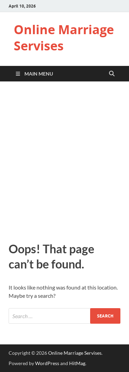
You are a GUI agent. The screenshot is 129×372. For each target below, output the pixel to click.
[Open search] (112, 74)
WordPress (47, 363)
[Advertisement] (64, 160)
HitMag (77, 363)
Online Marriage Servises (64, 37)
